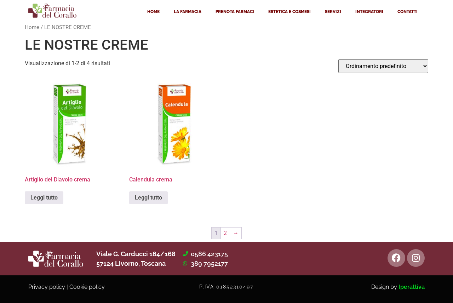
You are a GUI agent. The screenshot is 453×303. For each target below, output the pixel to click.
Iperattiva (411, 287)
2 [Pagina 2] (225, 233)
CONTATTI (407, 11)
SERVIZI (333, 11)
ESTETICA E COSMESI (289, 11)
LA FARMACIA (187, 11)
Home (32, 27)
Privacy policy (46, 287)
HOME (153, 11)
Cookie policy (87, 287)
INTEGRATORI (369, 11)
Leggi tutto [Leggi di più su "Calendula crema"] (148, 197)
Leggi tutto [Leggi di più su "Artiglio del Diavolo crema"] (44, 197)
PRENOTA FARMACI (235, 11)
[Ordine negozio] (383, 66)
